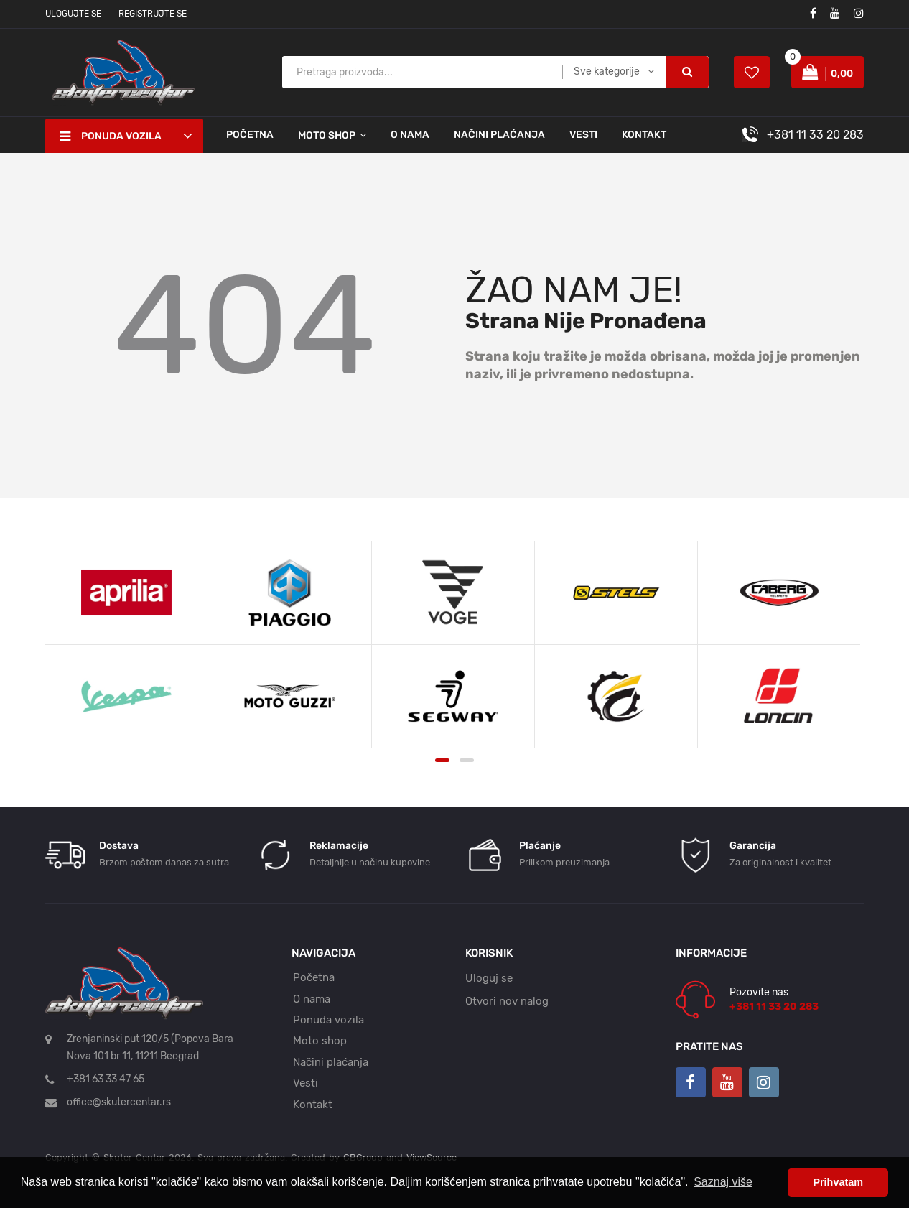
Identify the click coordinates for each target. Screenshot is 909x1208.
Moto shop (320, 1040)
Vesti (583, 135)
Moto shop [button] (326, 135)
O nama (410, 135)
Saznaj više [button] (723, 1182)
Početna (250, 135)
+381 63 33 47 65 (105, 1079)
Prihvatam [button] (838, 1182)
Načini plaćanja (499, 135)
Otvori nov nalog (507, 1001)
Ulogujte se (73, 14)
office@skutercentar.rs (119, 1102)
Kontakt (644, 135)
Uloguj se (489, 978)
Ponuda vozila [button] (111, 136)
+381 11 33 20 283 (815, 134)
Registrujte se (152, 14)
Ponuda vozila (328, 1019)
